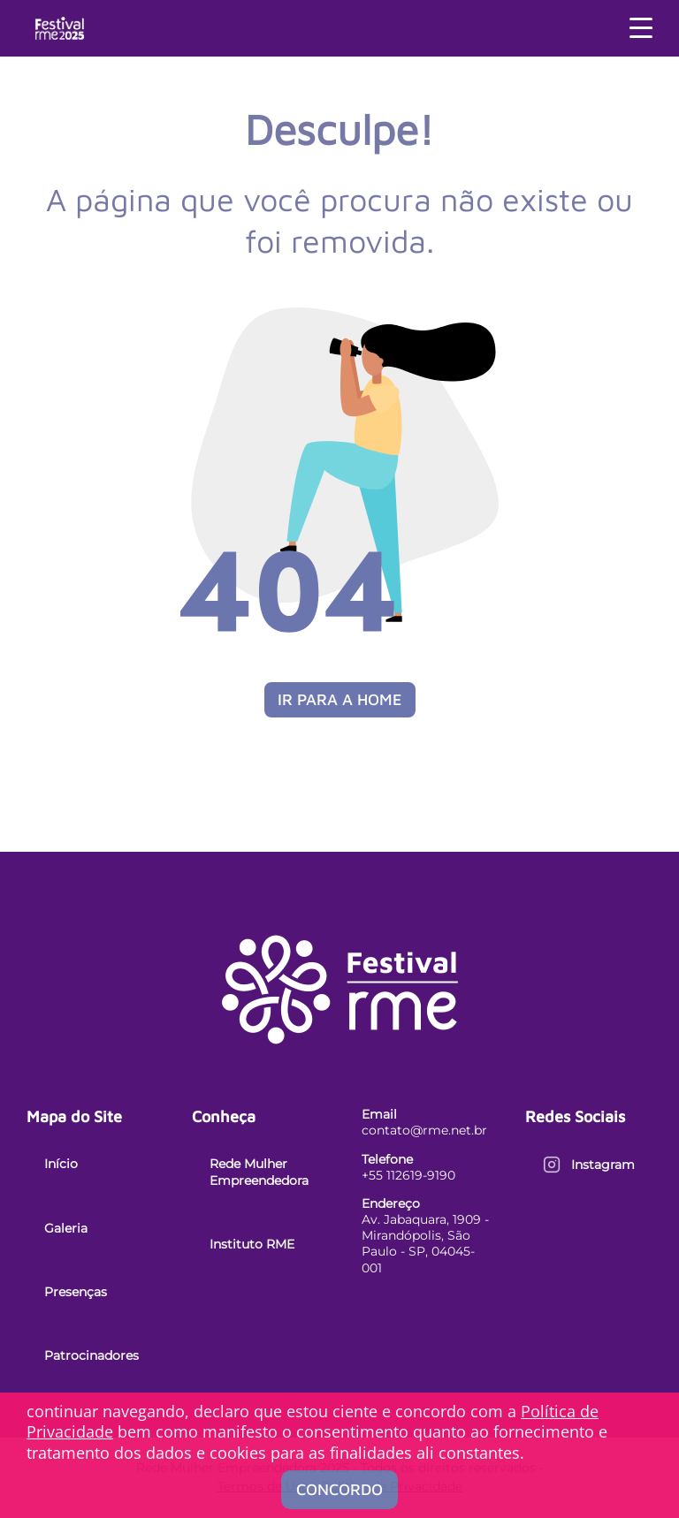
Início (61, 1164)
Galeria (66, 1228)
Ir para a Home (340, 699)
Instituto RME (252, 1244)
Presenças (75, 1292)
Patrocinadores (91, 1355)
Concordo (339, 1489)
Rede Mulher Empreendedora (259, 1172)
